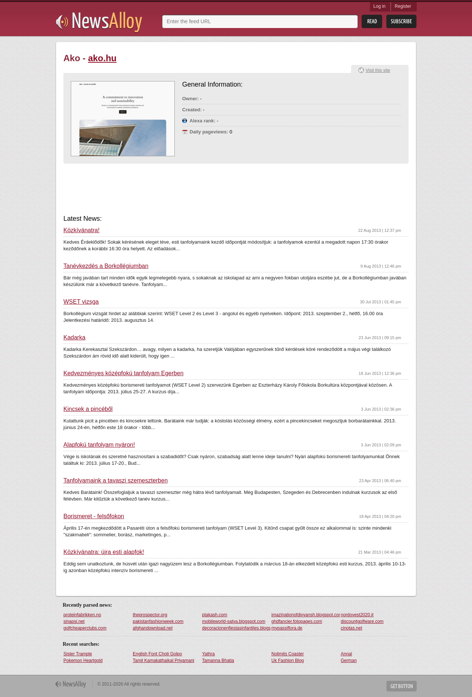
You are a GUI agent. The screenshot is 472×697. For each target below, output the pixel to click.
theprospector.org (150, 614)
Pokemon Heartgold (83, 660)
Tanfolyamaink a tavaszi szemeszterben (115, 481)
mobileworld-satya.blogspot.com (233, 621)
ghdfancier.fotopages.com (296, 621)
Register (403, 6)
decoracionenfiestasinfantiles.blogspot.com (236, 628)
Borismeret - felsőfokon (93, 516)
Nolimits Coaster (287, 653)
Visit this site (378, 70)
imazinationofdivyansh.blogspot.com (305, 614)
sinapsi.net (73, 621)
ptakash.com (214, 614)
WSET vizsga (81, 302)
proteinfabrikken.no (82, 614)
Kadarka (74, 338)
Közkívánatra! (81, 230)
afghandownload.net (153, 628)
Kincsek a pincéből (87, 409)
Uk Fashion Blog (287, 660)
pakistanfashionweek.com (158, 621)
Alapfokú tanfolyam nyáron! (99, 445)
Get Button (401, 686)
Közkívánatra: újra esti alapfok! (103, 552)
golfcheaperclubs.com (85, 628)
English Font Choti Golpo (157, 653)
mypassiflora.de (286, 628)
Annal (346, 653)
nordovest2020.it (357, 614)
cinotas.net (351, 628)
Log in (380, 6)
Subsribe (401, 21)
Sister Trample (77, 653)
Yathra (208, 653)
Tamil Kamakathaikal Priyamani (163, 660)
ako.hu (102, 58)
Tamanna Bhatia (218, 660)
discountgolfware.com (362, 621)
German (349, 660)
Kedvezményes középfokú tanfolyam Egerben (123, 373)
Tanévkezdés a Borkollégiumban (105, 266)
